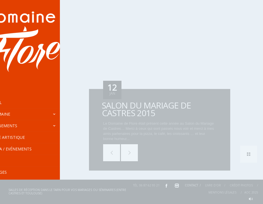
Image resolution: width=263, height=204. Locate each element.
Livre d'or (213, 185)
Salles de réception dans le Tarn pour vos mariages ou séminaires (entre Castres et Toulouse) (67, 191)
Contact (191, 185)
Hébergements (43, 125)
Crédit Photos (241, 185)
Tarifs (12, 160)
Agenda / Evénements (40, 149)
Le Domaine (43, 114)
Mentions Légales (222, 192)
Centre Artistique (25, 137)
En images (16, 172)
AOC (247, 192)
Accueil (14, 102)
